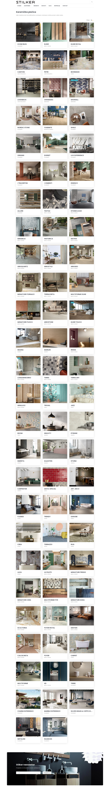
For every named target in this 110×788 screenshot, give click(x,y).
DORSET (47, 158)
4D (45, 686)
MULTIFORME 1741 (51, 603)
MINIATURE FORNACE (25, 297)
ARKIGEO (74, 269)
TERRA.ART (75, 380)
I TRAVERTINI (22, 186)
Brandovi (36, 5)
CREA (19, 547)
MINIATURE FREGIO (78, 575)
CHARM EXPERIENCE (25, 714)
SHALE (73, 130)
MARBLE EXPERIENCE (52, 714)
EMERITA (20, 464)
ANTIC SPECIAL (50, 492)
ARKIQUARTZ (22, 269)
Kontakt (65, 5)
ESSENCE (74, 186)
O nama (19, 5)
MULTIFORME (22, 686)
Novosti (44, 5)
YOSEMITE (48, 130)
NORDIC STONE (23, 130)
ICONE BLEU (22, 47)
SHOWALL (74, 102)
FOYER (46, 658)
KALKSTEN (48, 464)
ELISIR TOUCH (76, 325)
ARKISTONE (48, 325)
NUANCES (48, 742)
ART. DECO (75, 492)
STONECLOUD (76, 214)
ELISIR (46, 47)
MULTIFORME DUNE (78, 297)
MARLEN (47, 353)
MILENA (20, 353)
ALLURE (20, 214)
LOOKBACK (21, 102)
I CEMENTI (48, 186)
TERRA (46, 380)
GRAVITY (47, 436)
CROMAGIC (48, 102)
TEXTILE (47, 214)
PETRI (46, 75)
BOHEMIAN (75, 75)
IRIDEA (73, 353)
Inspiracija (57, 5)
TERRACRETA (49, 297)
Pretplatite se (47, 775)
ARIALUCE (21, 408)
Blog (50, 5)
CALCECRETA (22, 658)
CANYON (21, 75)
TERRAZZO (48, 547)
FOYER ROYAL (49, 630)
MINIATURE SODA (78, 603)
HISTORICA (48, 241)
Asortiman (27, 5)
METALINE (21, 742)
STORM (73, 464)
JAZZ (73, 408)
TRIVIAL (47, 408)
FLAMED (20, 519)
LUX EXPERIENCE (77, 158)
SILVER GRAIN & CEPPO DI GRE (82, 714)
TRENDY (47, 519)
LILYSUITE (48, 575)
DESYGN (74, 630)
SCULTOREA (22, 630)
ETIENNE (74, 436)
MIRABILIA (21, 241)
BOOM (20, 436)
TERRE (73, 686)
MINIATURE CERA (24, 603)
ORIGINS (20, 158)
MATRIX (74, 241)
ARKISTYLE (48, 269)
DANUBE (74, 519)
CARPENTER (22, 492)
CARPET (74, 658)
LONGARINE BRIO (24, 380)
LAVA (19, 575)
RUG (72, 547)
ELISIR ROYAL (76, 47)
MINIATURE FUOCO (25, 325)
